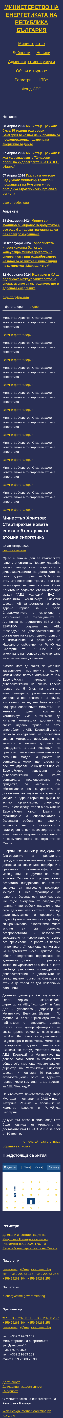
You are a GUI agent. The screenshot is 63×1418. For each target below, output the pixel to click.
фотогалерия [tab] (14, 306)
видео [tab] (34, 306)
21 (15, 1202)
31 (39, 1208)
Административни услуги (31, 61)
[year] (26, 1167)
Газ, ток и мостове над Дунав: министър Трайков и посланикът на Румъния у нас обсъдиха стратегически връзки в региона (30, 184)
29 (23, 1208)
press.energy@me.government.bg (27, 1269)
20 (7, 1202)
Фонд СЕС (31, 89)
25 (48, 1202)
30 (31, 1208)
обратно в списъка (16, 1146)
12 (56, 1188)
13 (7, 1195)
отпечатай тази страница (42, 1141)
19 (56, 1195)
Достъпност (11, 1382)
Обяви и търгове (31, 71)
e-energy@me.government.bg (24, 1296)
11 (48, 1188)
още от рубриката (16, 202)
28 (15, 1208)
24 (39, 1202)
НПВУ (42, 80)
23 (31, 1202)
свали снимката (14, 550)
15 (23, 1195)
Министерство (31, 43)
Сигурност (10, 1391)
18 (48, 1195)
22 (23, 1202)
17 (39, 1195)
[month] (38, 1167)
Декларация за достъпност (23, 1386)
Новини (43, 52)
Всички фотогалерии (18, 335)
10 (39, 1188)
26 (56, 1202)
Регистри (23, 80)
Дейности (21, 52)
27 (7, 1208)
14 (15, 1195)
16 (31, 1195)
